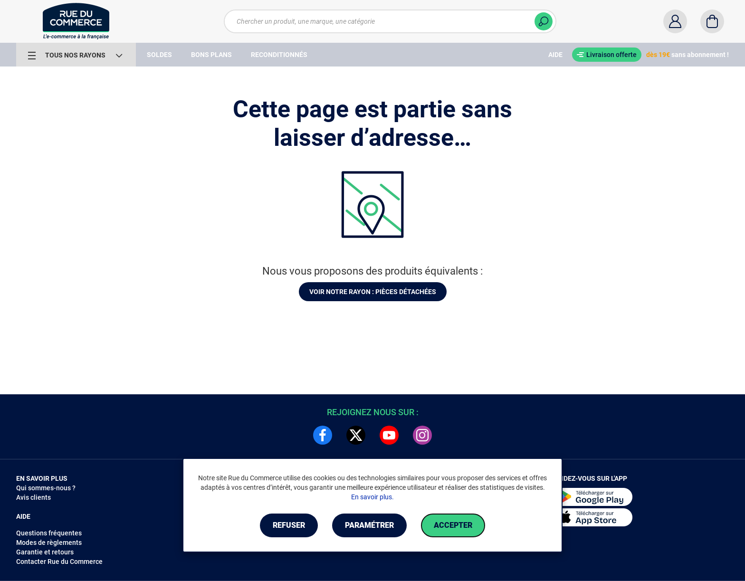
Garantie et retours (45, 552)
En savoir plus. (372, 497)
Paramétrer (369, 525)
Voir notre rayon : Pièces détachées (372, 291)
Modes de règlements (49, 542)
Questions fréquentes (49, 533)
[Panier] (712, 21)
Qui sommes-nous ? (46, 488)
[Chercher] (544, 21)
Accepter (453, 525)
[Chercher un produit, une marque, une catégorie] (390, 21)
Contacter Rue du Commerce (59, 561)
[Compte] (675, 21)
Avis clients (33, 497)
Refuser (289, 525)
